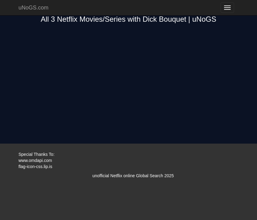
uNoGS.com (34, 8)
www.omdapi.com (35, 160)
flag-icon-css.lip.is (35, 166)
